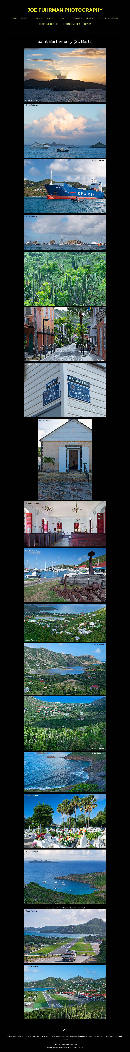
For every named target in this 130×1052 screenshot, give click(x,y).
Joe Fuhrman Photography (64, 1044)
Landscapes (77, 18)
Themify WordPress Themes (73, 1047)
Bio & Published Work (48, 24)
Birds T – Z (63, 18)
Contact (87, 24)
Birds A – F (25, 18)
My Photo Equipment (71, 24)
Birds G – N (38, 18)
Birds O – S (51, 18)
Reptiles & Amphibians (108, 18)
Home (14, 18)
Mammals (90, 18)
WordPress (59, 1047)
